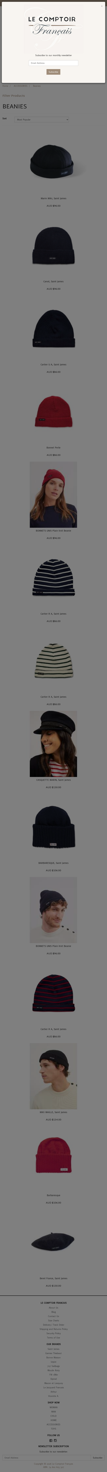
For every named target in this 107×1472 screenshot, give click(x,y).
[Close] (102, 6)
